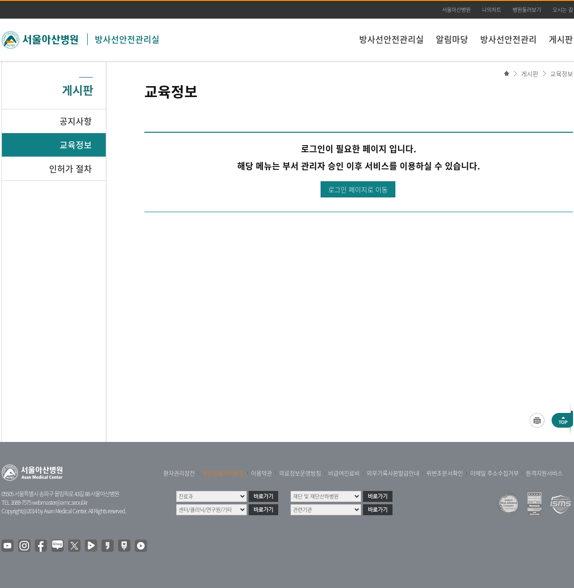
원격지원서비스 (544, 473)
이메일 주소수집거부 (494, 473)
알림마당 (452, 39)
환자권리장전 (179, 473)
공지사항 (76, 121)
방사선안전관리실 (127, 39)
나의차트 (491, 10)
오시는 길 (563, 10)
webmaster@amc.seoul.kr (59, 502)
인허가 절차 (70, 168)
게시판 (561, 39)
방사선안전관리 (508, 39)
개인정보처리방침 (223, 473)
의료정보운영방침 (300, 473)
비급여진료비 (344, 473)
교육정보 (561, 73)
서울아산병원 (456, 10)
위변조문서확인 (444, 473)
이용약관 (261, 473)
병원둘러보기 (527, 10)
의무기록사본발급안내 (393, 473)
